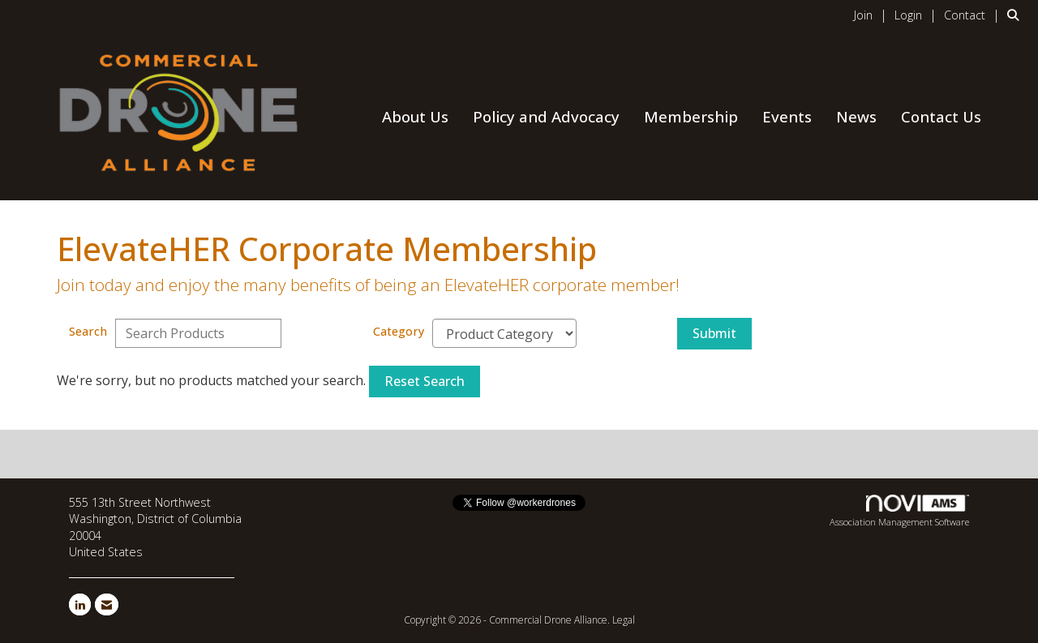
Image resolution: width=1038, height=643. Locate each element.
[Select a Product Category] (504, 333)
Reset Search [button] (424, 381)
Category (398, 331)
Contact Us (941, 116)
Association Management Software (899, 512)
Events (787, 116)
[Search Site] (1016, 15)
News (856, 116)
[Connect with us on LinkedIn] (80, 604)
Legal (623, 620)
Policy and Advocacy (546, 116)
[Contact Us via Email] (106, 604)
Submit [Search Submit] (714, 333)
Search (88, 331)
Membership (691, 116)
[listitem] (872, 15)
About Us (415, 116)
